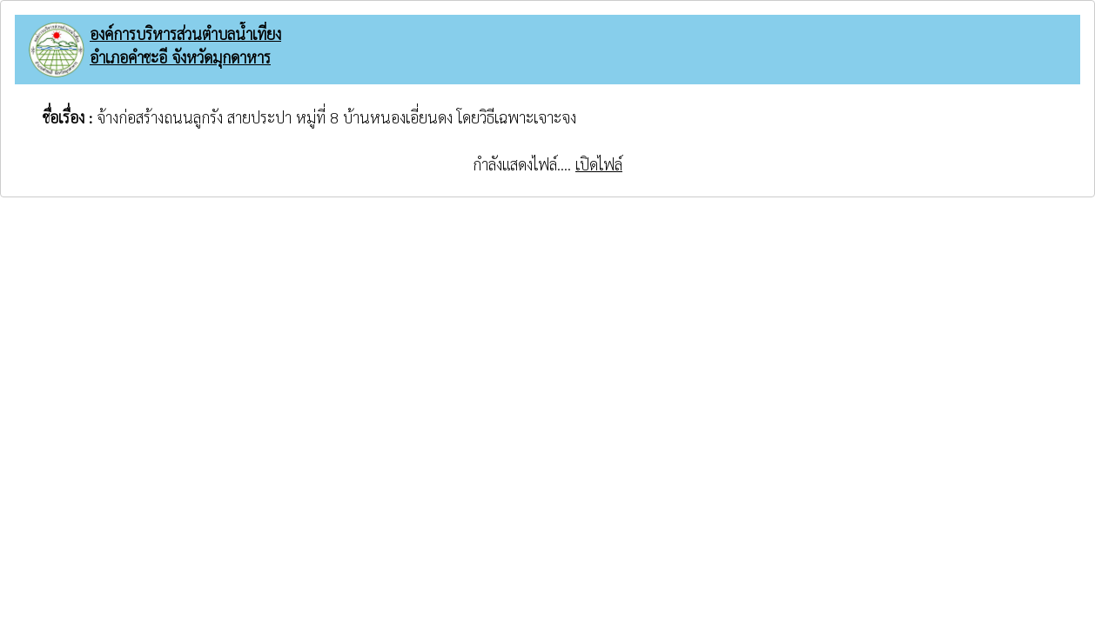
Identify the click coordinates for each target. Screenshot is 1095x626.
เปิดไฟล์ (598, 164)
